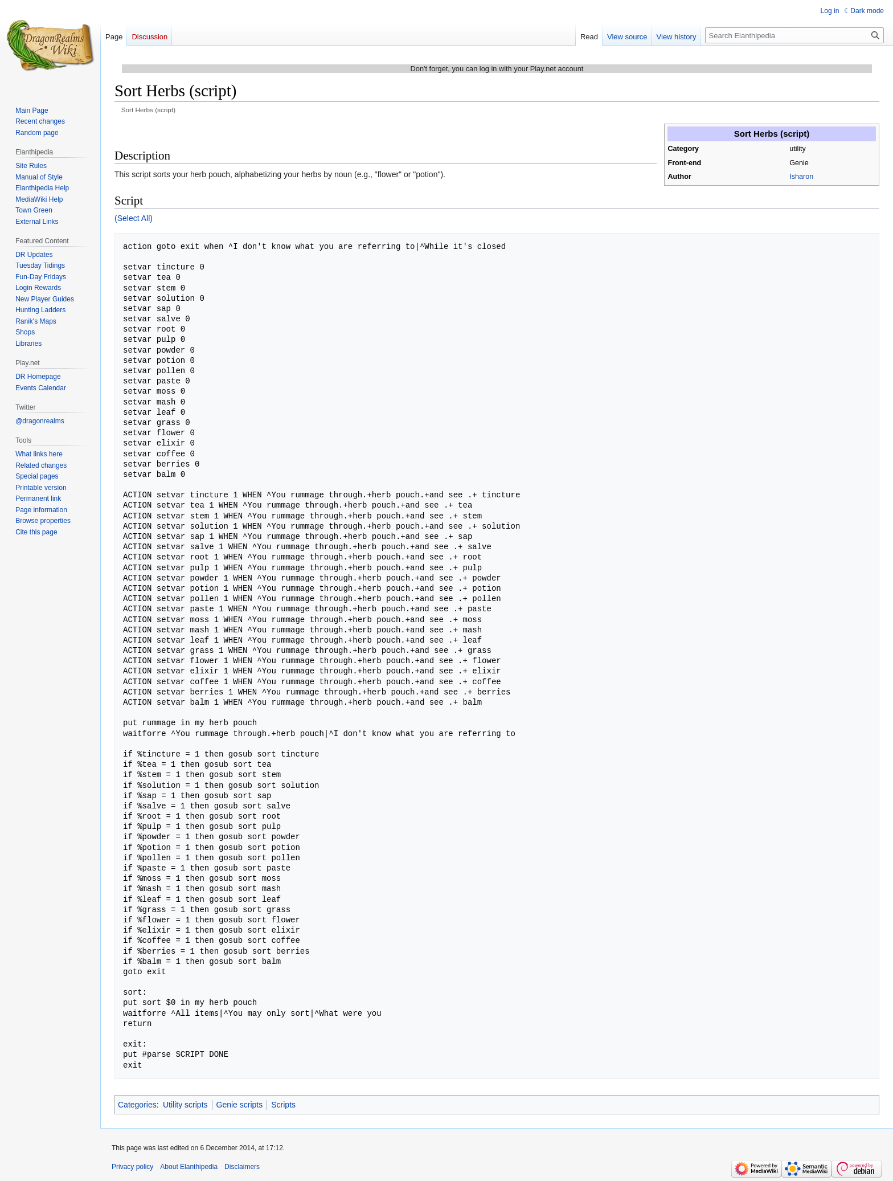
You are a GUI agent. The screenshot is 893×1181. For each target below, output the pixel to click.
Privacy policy (132, 1167)
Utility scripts (185, 1104)
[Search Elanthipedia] (794, 35)
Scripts (283, 1104)
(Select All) (133, 218)
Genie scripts (239, 1104)
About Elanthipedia (189, 1167)
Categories (137, 1104)
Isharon (801, 177)
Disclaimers (242, 1167)
